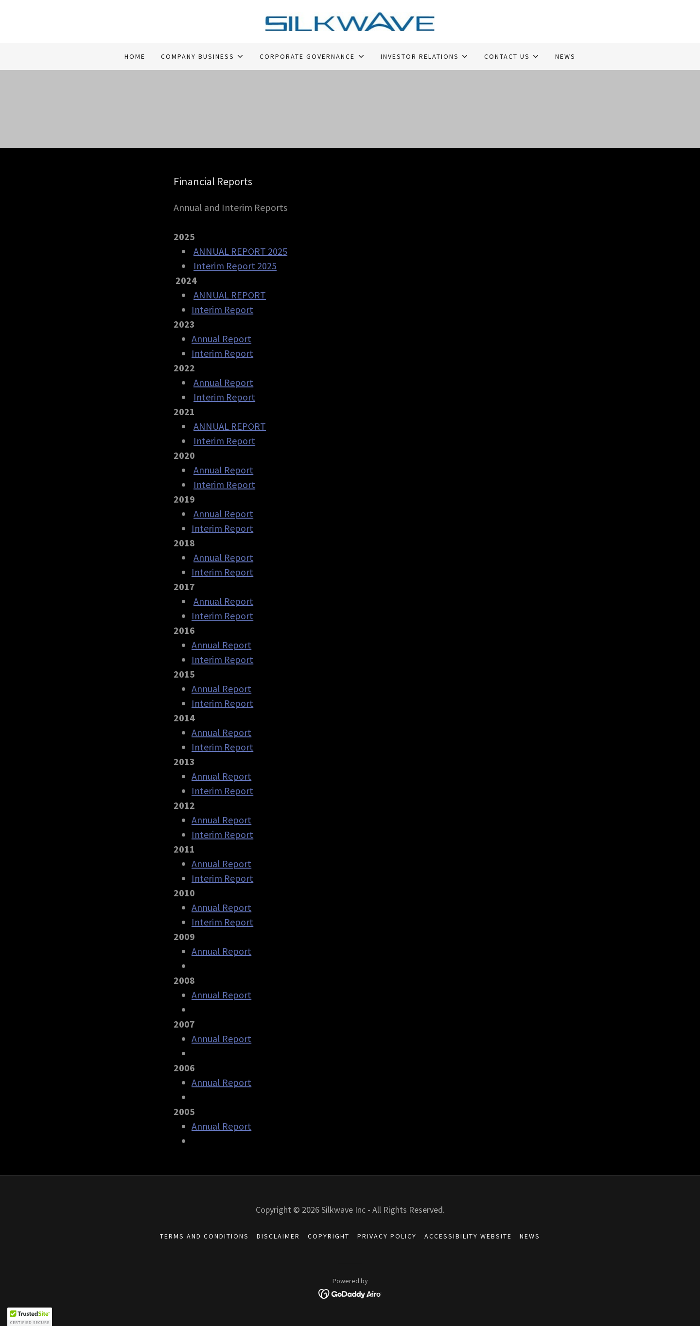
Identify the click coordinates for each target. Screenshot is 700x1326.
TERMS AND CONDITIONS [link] (204, 1236)
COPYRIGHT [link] (329, 1236)
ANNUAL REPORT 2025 (240, 251)
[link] (350, 20)
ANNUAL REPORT (229, 295)
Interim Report (222, 309)
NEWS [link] (565, 56)
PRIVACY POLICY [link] (387, 1236)
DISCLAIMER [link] (278, 1236)
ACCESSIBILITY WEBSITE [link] (468, 1236)
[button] (202, 56)
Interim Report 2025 (235, 266)
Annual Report (221, 338)
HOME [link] (134, 56)
